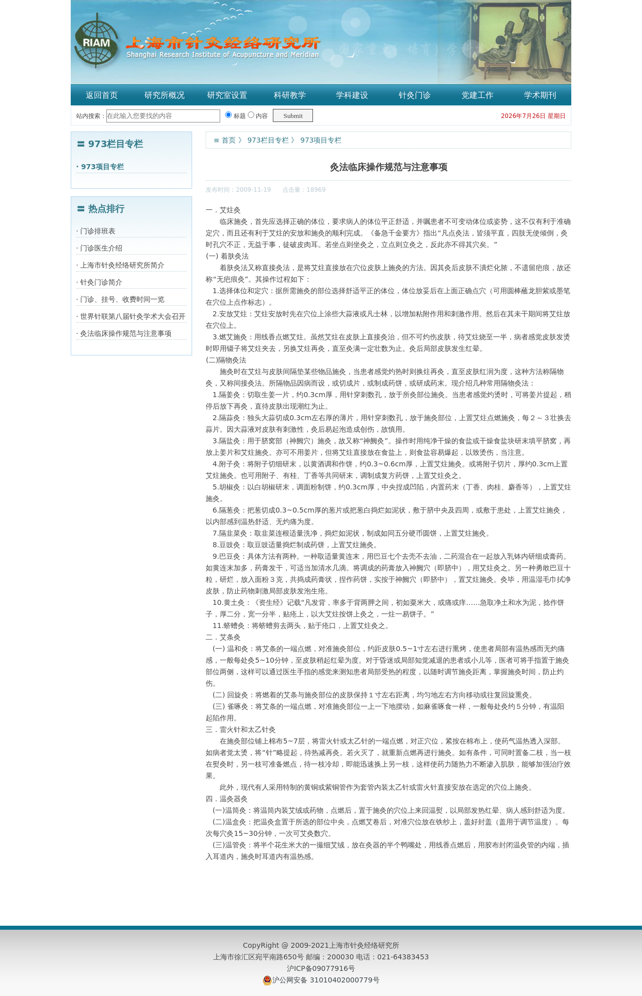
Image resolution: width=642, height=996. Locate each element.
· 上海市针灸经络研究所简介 (120, 265)
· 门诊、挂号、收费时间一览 (120, 299)
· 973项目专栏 (100, 167)
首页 (229, 140)
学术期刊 (540, 95)
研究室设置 (227, 95)
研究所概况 (164, 95)
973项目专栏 (321, 140)
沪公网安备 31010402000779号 (325, 980)
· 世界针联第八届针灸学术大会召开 (131, 316)
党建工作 (477, 95)
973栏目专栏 (268, 140)
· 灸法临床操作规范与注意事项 (124, 333)
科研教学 (290, 95)
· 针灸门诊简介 (99, 282)
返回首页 (102, 95)
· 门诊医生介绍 (99, 248)
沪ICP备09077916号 (321, 968)
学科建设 (352, 95)
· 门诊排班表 (96, 231)
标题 (235, 115)
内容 (258, 115)
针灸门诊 (415, 95)
